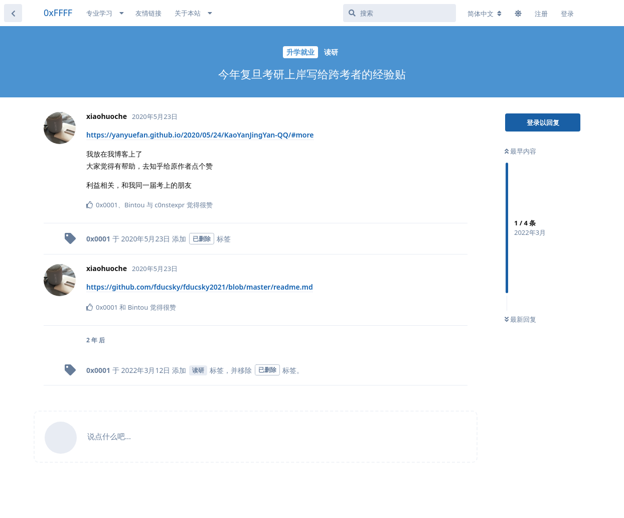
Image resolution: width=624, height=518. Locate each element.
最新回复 (520, 319)
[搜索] (399, 13)
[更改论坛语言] (484, 14)
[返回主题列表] (13, 13)
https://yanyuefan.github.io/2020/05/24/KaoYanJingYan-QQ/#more (200, 135)
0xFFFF (58, 13)
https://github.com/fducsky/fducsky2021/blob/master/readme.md (199, 287)
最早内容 (520, 151)
